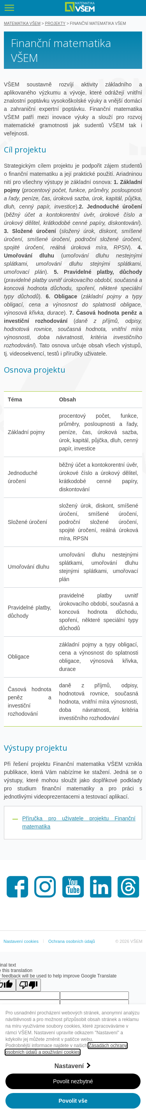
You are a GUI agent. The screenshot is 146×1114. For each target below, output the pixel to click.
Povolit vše (73, 1101)
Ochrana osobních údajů (71, 941)
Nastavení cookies (21, 941)
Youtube (73, 887)
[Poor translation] (28, 985)
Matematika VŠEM (22, 23)
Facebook (17, 887)
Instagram (45, 887)
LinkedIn (101, 887)
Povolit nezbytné (73, 1081)
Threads (128, 887)
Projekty (55, 23)
